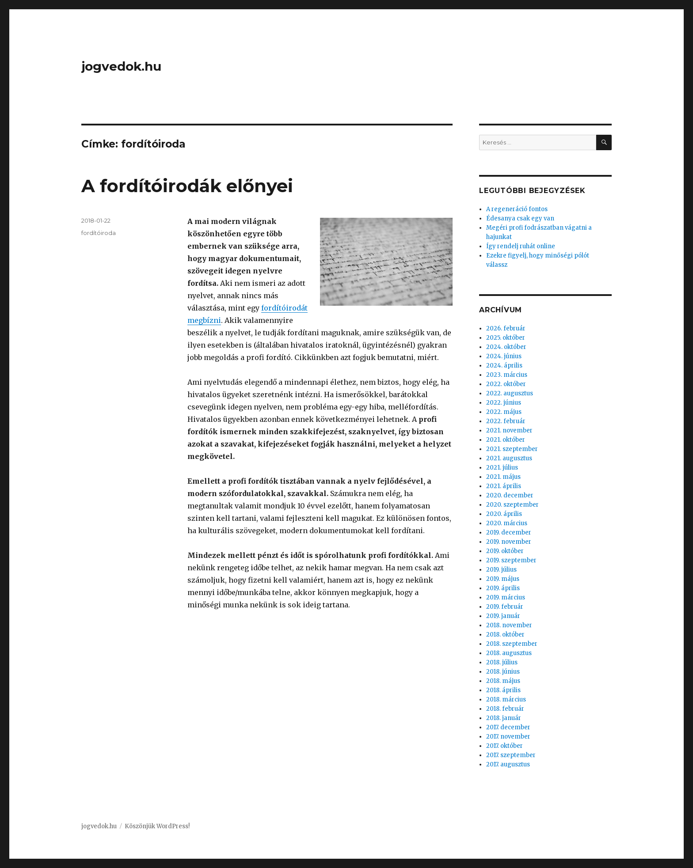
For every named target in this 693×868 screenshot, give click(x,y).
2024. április (504, 365)
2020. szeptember (512, 504)
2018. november (509, 625)
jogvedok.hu (121, 66)
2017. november (508, 736)
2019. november (508, 542)
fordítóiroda (98, 232)
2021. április (503, 486)
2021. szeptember (512, 449)
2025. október (505, 337)
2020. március (506, 523)
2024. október (506, 347)
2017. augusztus (508, 764)
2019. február (504, 606)
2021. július (502, 467)
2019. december (508, 532)
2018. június (503, 671)
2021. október (505, 439)
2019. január (503, 616)
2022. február (505, 421)
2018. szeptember (511, 644)
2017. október (504, 746)
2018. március (506, 699)
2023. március (506, 375)
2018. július (502, 662)
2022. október (506, 384)
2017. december (508, 727)
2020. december (509, 495)
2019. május (502, 579)
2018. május (503, 681)
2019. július (501, 569)
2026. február (505, 328)
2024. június (504, 356)
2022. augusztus (509, 393)
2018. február (505, 709)
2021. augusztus (509, 458)
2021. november (509, 430)
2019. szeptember (511, 560)
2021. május (503, 477)
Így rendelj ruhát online (520, 246)
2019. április (503, 588)
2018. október (505, 634)
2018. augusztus (509, 653)
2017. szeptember (511, 755)
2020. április (504, 514)
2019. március (505, 597)
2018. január (503, 718)
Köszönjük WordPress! (157, 826)
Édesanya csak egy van (520, 218)
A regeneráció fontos (517, 209)
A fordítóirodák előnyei (187, 186)
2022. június (503, 402)
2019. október (505, 551)
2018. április (503, 690)
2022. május (504, 412)
